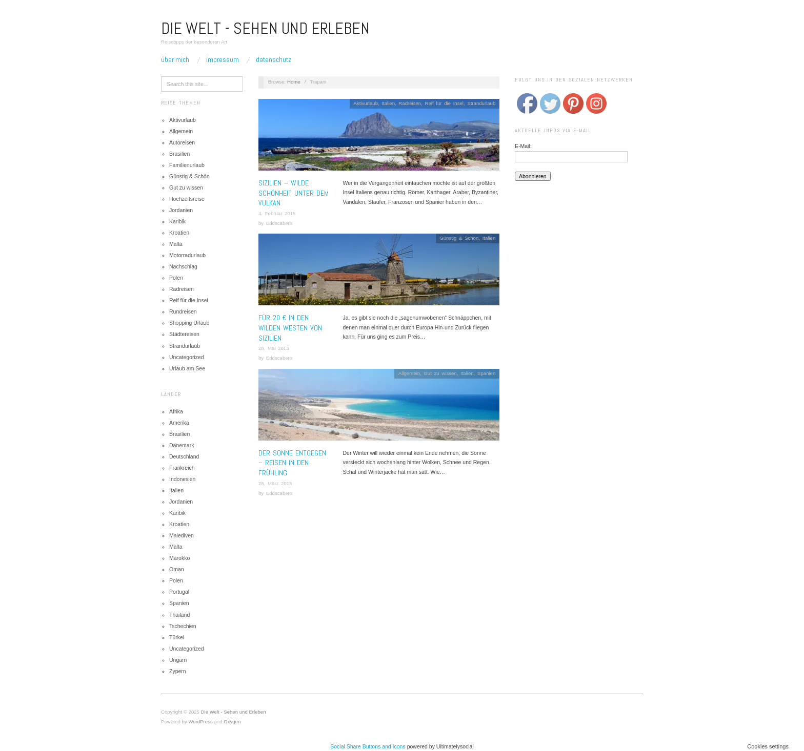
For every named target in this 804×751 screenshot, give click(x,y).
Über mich (175, 59)
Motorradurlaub (187, 255)
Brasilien (179, 154)
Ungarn (178, 660)
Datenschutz (273, 59)
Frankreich (182, 468)
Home (293, 82)
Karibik (177, 221)
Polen (176, 278)
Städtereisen (184, 334)
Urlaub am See (187, 368)
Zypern (177, 671)
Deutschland (184, 456)
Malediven (181, 535)
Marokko (179, 558)
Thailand (179, 615)
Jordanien (181, 210)
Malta (176, 244)
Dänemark (181, 445)
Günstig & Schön (189, 176)
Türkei (176, 637)
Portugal (179, 592)
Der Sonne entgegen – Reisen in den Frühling (292, 462)
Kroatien (179, 233)
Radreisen (181, 289)
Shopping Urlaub (189, 323)
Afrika (176, 411)
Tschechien (182, 626)
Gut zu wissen (186, 187)
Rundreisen (183, 311)
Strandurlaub (184, 346)
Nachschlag (183, 266)
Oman (176, 569)
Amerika (179, 423)
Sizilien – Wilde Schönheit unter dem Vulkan (293, 192)
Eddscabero (279, 223)
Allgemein (181, 131)
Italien (176, 490)
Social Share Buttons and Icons (368, 746)
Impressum (222, 59)
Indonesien (182, 479)
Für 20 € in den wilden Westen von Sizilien (290, 327)
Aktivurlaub (182, 120)
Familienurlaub (187, 165)
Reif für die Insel (188, 300)
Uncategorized (186, 357)
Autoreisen (182, 142)
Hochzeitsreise (187, 199)
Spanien (179, 603)
